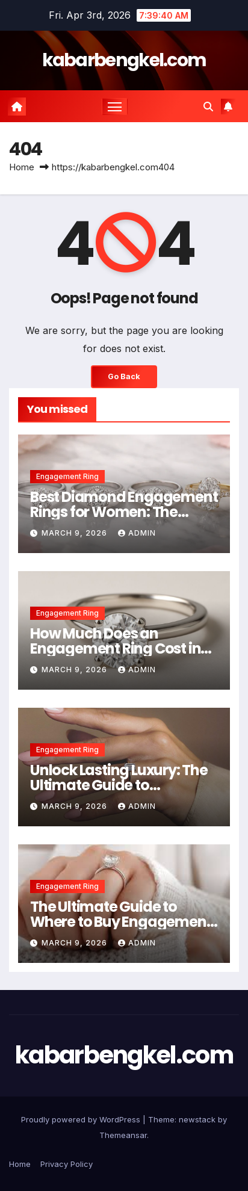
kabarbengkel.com (124, 60)
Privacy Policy (66, 1164)
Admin (137, 532)
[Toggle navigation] (115, 106)
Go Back (124, 376)
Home (21, 167)
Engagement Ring (67, 476)
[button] (208, 107)
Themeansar (123, 1135)
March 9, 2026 (76, 532)
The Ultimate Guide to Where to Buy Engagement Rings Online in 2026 (120, 922)
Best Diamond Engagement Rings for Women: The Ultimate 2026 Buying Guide (123, 512)
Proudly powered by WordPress (82, 1119)
